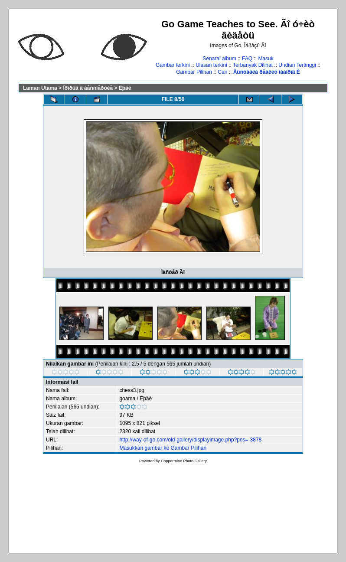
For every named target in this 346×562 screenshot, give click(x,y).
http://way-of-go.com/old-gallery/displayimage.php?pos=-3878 (190, 440)
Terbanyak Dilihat (253, 65)
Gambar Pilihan (194, 72)
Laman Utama (40, 88)
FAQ (247, 59)
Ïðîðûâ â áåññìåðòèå (88, 88)
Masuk (265, 59)
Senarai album (219, 59)
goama (127, 398)
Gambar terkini (173, 65)
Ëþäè (125, 88)
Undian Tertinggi (297, 65)
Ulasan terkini (211, 65)
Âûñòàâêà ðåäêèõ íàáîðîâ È (266, 72)
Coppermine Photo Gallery (184, 461)
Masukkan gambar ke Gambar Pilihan (162, 448)
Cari (222, 72)
